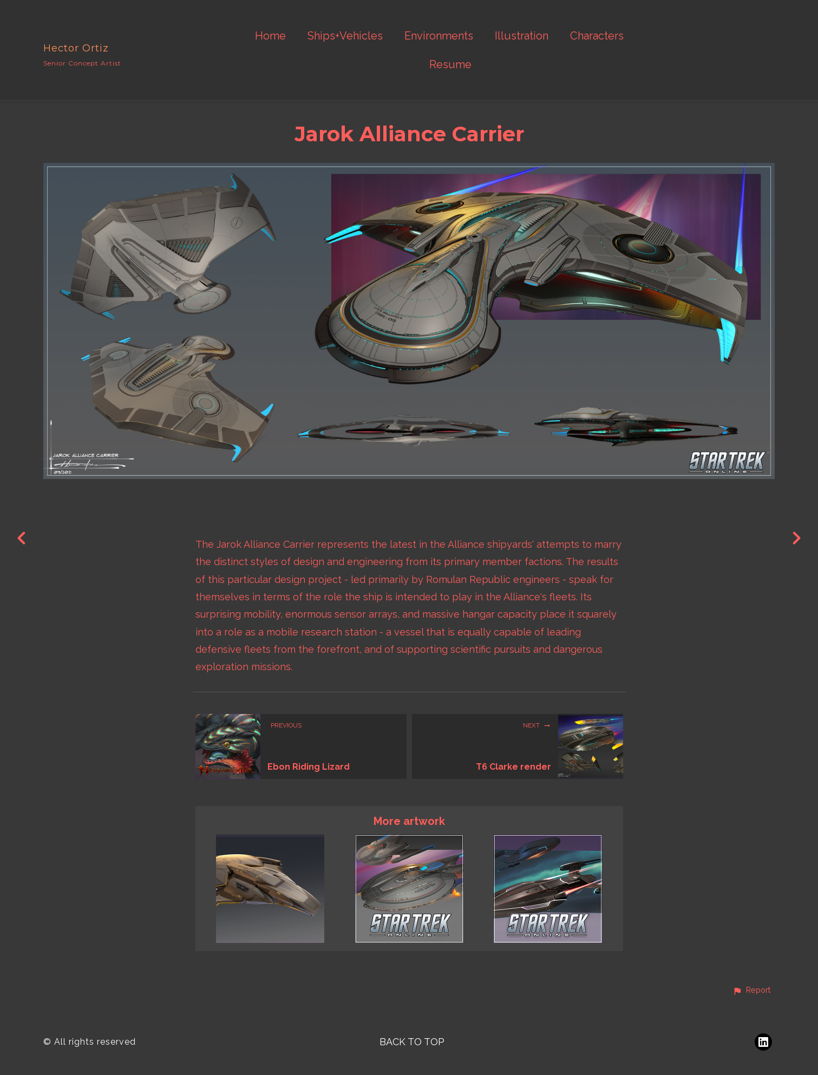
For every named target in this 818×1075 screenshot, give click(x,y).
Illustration (521, 36)
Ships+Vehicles (345, 36)
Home (270, 36)
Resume (450, 64)
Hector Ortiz (76, 48)
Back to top (411, 1041)
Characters (597, 36)
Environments (438, 36)
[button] (751, 990)
